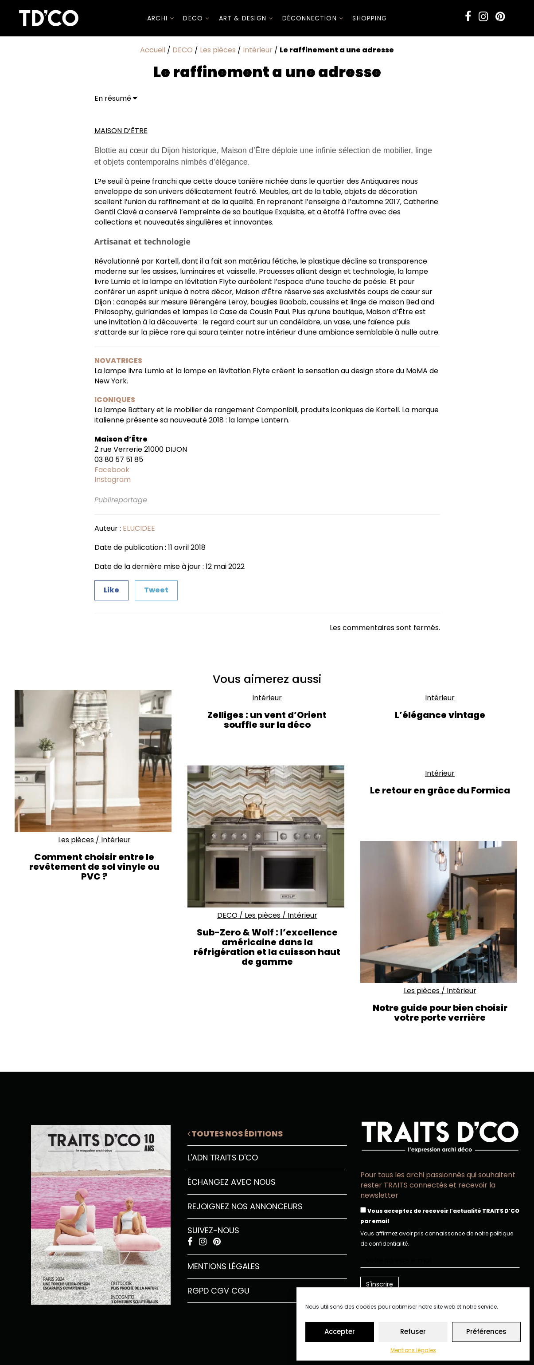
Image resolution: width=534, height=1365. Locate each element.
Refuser (413, 1331)
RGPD (198, 1290)
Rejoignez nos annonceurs (245, 1206)
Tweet (156, 590)
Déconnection (313, 18)
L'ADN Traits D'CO (222, 1157)
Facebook (111, 470)
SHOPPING (369, 18)
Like (111, 590)
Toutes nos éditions (235, 1133)
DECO (196, 18)
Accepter (339, 1331)
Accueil (152, 50)
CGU (240, 1290)
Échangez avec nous (231, 1181)
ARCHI (160, 18)
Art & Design (246, 18)
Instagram (112, 479)
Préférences (486, 1331)
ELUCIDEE (139, 528)
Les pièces (218, 50)
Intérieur (258, 50)
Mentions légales (413, 1350)
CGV (220, 1290)
